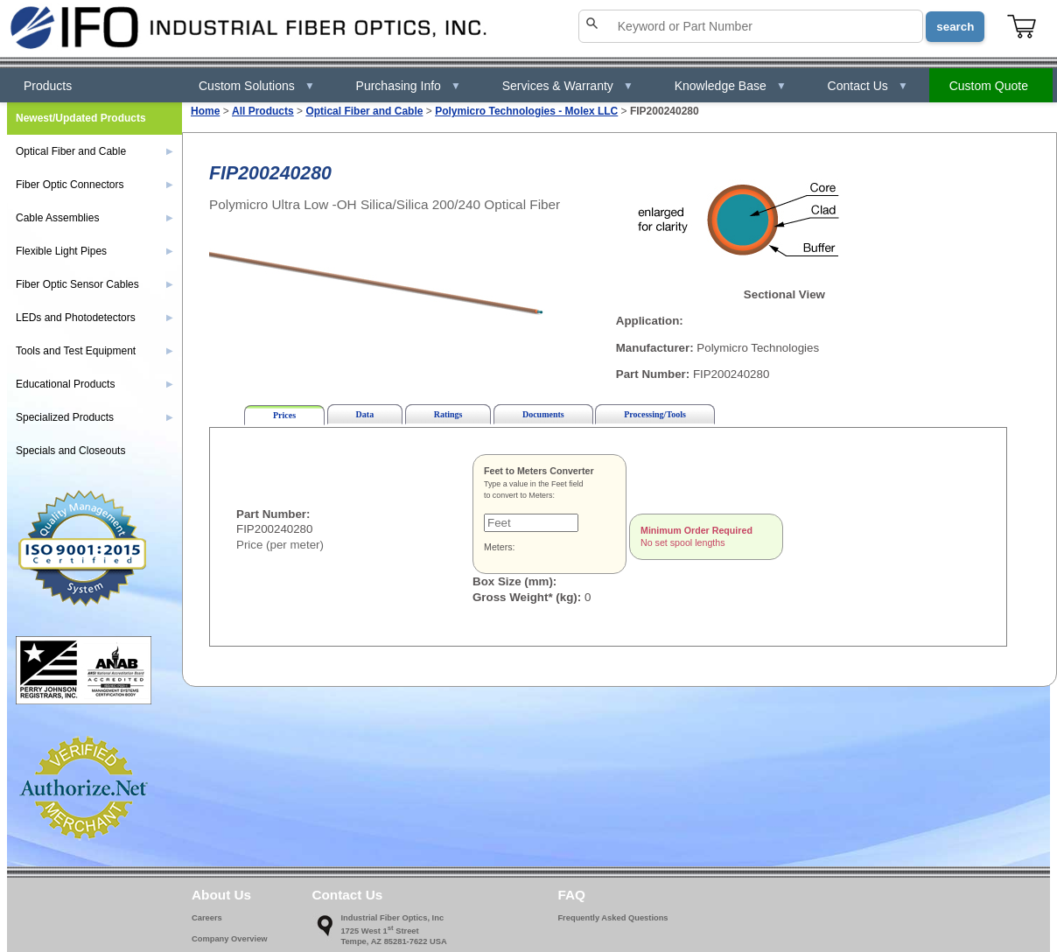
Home (205, 111)
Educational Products (94, 384)
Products (48, 86)
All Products (263, 111)
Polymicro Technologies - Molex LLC (526, 111)
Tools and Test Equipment (94, 351)
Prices (284, 415)
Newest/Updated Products (81, 118)
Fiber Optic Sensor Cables (94, 284)
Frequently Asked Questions (612, 918)
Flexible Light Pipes (94, 251)
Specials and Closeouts (70, 450)
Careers (207, 918)
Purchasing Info (408, 86)
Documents (543, 414)
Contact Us (868, 86)
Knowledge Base (731, 86)
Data (365, 414)
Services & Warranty (568, 86)
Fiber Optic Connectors (94, 184)
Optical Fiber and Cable (364, 111)
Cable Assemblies (94, 217)
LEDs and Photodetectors (94, 317)
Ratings (448, 414)
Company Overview (230, 938)
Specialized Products (94, 417)
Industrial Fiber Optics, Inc (392, 918)
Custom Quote (988, 86)
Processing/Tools (655, 414)
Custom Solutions (257, 86)
